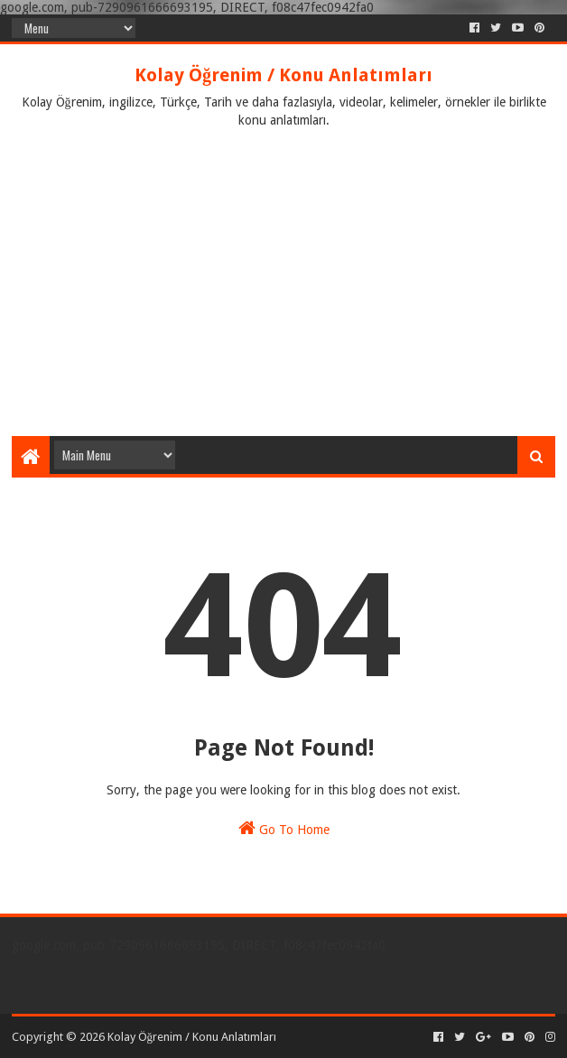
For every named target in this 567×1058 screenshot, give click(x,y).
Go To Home (284, 828)
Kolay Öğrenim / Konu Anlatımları (283, 75)
